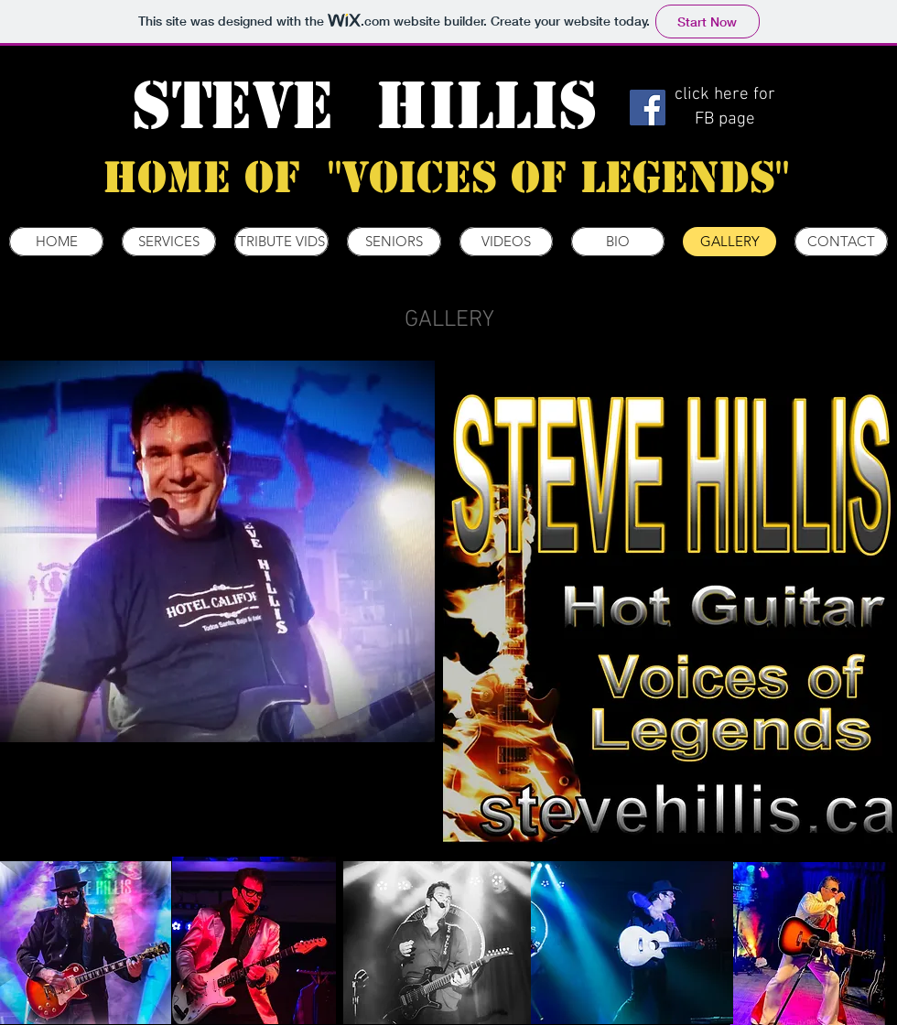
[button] (217, 551)
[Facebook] (647, 107)
